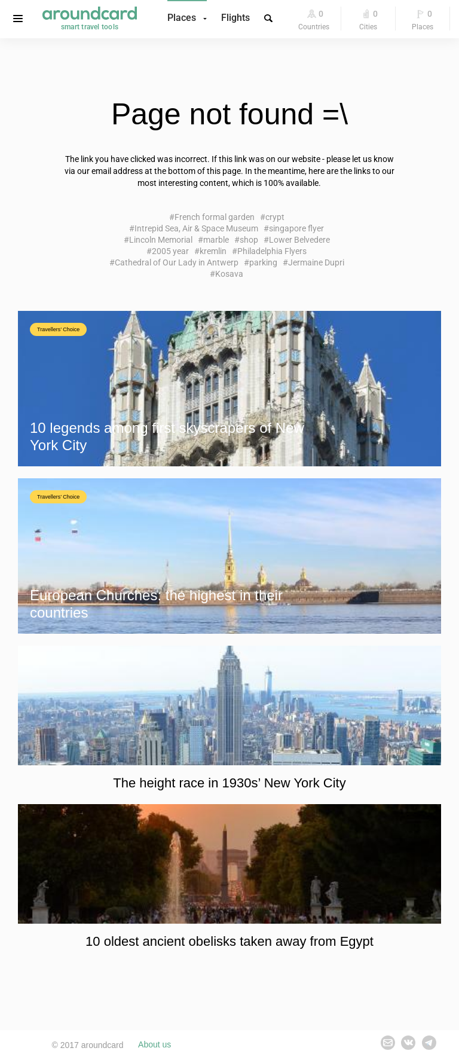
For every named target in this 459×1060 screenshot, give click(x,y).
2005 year (170, 251)
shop (249, 240)
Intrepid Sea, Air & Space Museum (196, 228)
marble (216, 240)
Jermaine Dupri (316, 262)
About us (154, 1045)
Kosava (229, 274)
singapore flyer (296, 228)
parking (263, 262)
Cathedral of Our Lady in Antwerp (176, 262)
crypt (274, 217)
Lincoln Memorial (160, 240)
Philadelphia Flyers (272, 251)
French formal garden (215, 217)
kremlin (213, 251)
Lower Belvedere (299, 240)
